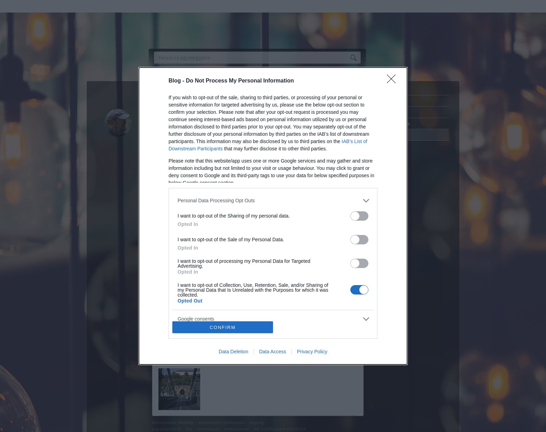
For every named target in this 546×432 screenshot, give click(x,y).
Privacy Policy (312, 351)
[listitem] (273, 200)
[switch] (359, 216)
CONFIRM (223, 327)
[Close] (393, 81)
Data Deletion (233, 351)
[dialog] (273, 216)
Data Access (272, 351)
